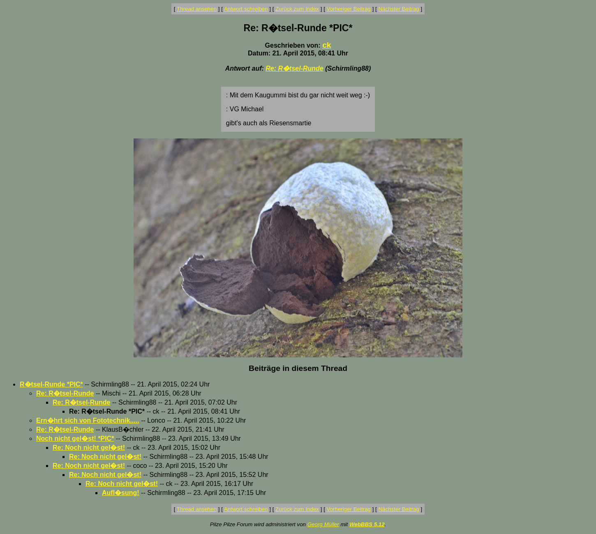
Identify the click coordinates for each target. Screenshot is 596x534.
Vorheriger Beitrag (349, 9)
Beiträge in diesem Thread (298, 368)
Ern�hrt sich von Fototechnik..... (87, 420)
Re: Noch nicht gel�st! (89, 447)
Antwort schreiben (246, 9)
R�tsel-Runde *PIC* (51, 384)
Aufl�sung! (120, 492)
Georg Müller (323, 524)
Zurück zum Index (297, 9)
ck (326, 45)
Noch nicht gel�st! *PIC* (75, 438)
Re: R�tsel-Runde (294, 68)
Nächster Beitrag (398, 9)
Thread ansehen (197, 9)
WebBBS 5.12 (367, 524)
